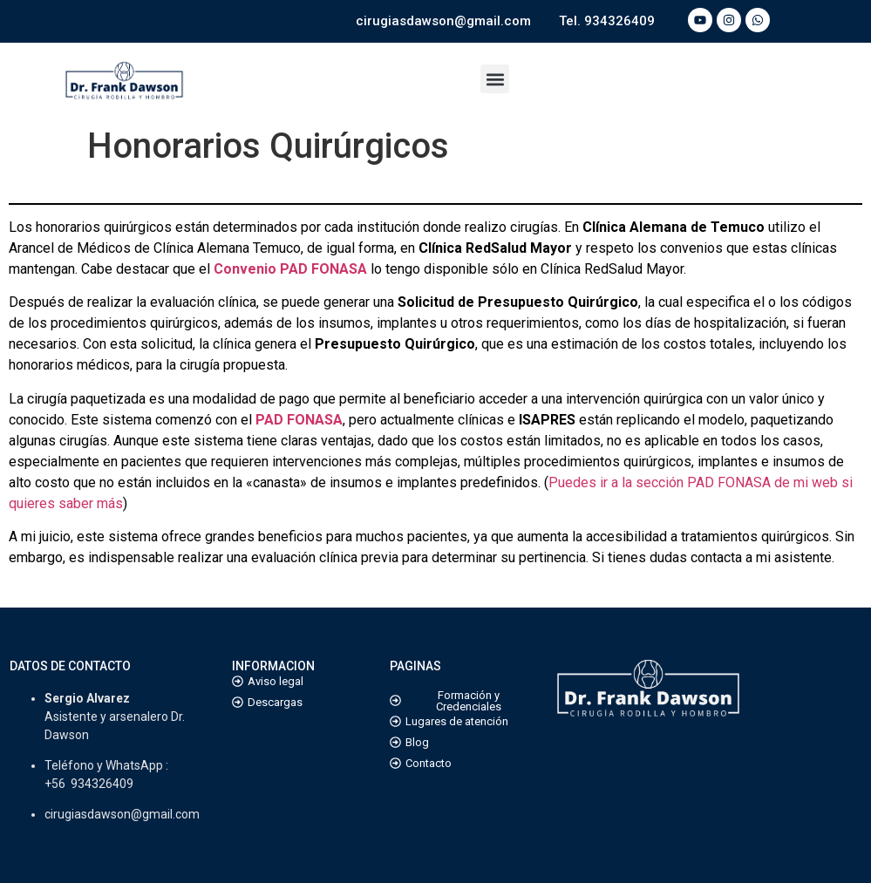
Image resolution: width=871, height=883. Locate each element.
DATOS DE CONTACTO (70, 666)
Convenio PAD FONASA (290, 269)
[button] (494, 79)
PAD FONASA (299, 419)
